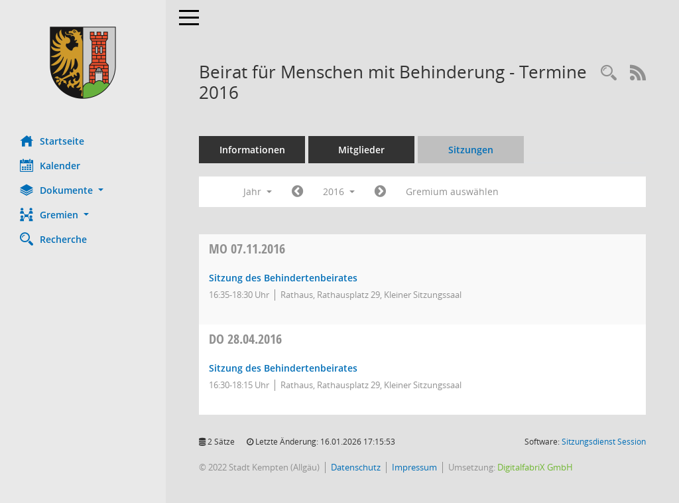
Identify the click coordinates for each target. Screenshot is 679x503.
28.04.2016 (245, 339)
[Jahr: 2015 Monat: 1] (297, 192)
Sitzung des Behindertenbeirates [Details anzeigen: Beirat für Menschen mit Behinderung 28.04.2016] (283, 368)
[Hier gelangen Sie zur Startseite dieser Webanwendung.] (83, 62)
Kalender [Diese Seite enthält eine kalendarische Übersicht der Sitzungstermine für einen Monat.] (50, 165)
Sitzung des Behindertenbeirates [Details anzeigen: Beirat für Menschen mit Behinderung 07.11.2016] (283, 277)
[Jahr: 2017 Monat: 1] (380, 192)
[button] (83, 190)
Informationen (252, 149)
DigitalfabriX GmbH (535, 467)
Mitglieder (361, 149)
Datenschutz (356, 467)
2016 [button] (339, 191)
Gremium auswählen (452, 191)
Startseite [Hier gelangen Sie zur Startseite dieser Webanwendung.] (52, 140)
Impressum (414, 467)
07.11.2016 (247, 248)
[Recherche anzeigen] (608, 73)
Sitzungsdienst (604, 441)
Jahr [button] (257, 191)
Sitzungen (470, 149)
